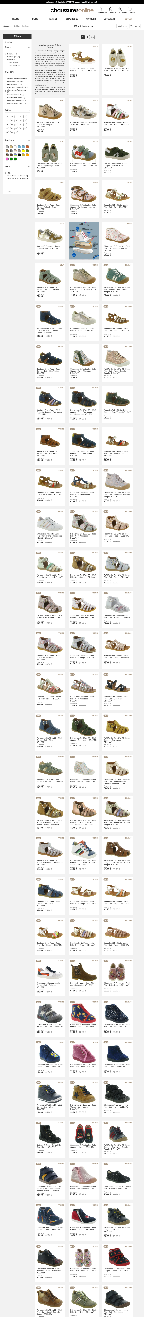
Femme (15, 19)
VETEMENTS (110, 19)
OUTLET (128, 19)
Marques (91, 19)
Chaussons (72, 19)
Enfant (53, 19)
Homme (34, 19)
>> (92, 37)
